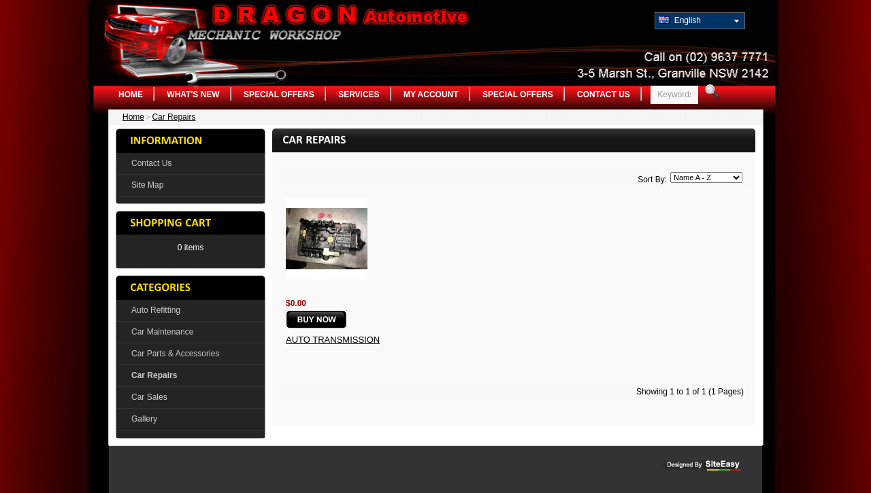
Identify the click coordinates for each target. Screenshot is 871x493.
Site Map (147, 185)
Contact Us (603, 94)
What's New (193, 94)
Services (358, 94)
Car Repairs (173, 117)
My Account (431, 94)
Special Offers (279, 94)
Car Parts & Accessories (175, 353)
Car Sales (149, 397)
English (680, 20)
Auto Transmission (333, 340)
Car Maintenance (162, 332)
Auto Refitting (155, 310)
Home (130, 94)
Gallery (144, 419)
